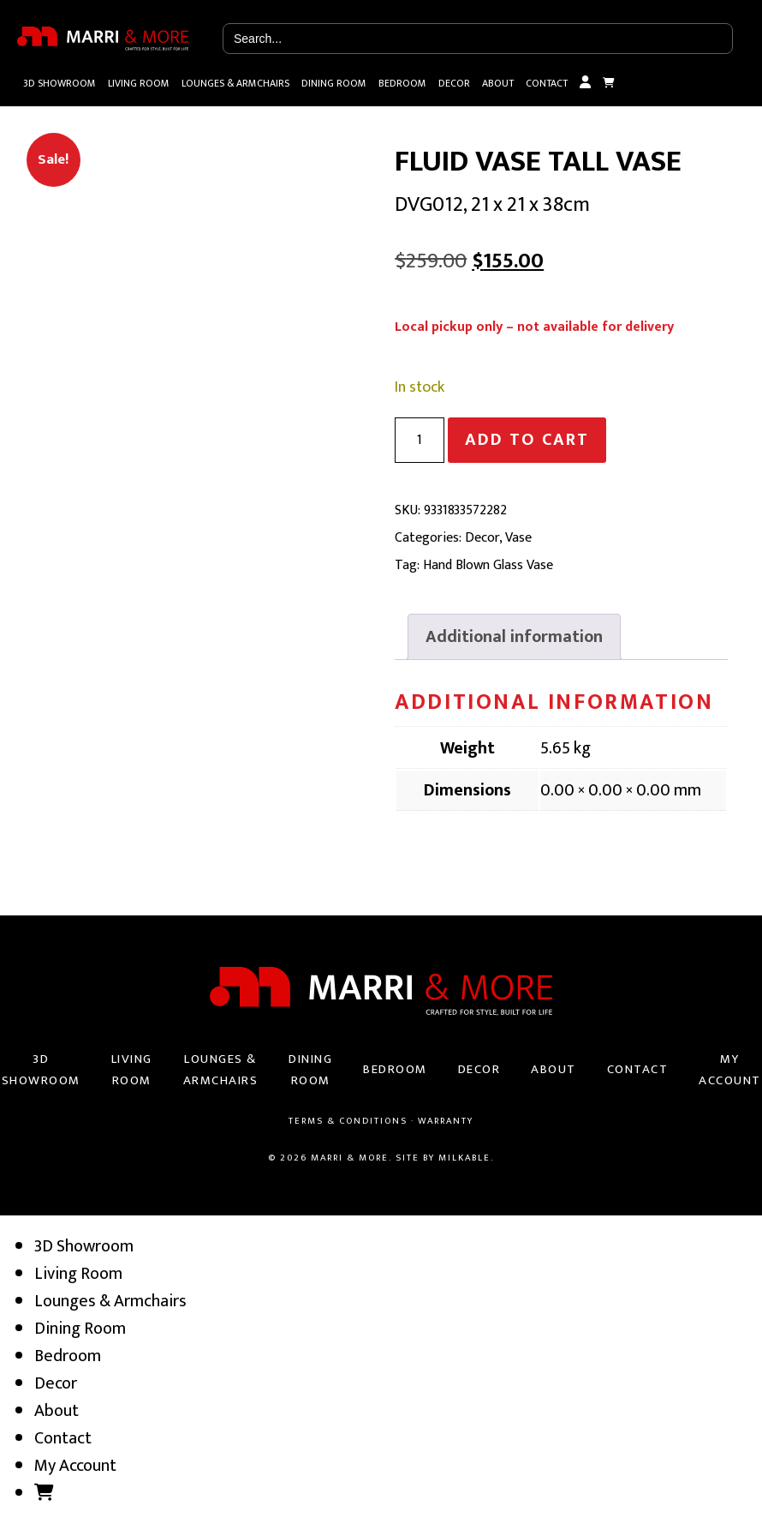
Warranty (445, 1121)
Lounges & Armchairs (235, 83)
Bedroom (402, 83)
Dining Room (333, 83)
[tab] (514, 637)
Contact (547, 83)
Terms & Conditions (348, 1121)
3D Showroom (59, 83)
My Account (585, 83)
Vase (518, 537)
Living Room (139, 83)
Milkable (464, 1158)
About (498, 83)
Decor (454, 83)
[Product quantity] (419, 440)
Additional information (514, 636)
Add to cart (527, 439)
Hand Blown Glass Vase (488, 565)
